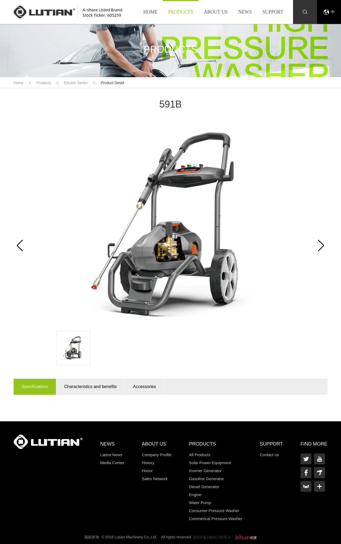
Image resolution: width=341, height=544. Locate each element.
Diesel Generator (204, 486)
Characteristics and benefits (90, 386)
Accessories (144, 386)
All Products (199, 454)
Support (272, 12)
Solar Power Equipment (210, 462)
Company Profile (156, 454)
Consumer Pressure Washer (214, 510)
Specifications (35, 386)
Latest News (111, 454)
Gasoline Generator (206, 478)
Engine (195, 494)
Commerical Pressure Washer (215, 518)
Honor (147, 470)
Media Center (112, 462)
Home (150, 12)
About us (216, 12)
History (148, 462)
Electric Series (76, 83)
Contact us (269, 454)
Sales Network (155, 478)
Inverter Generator (205, 470)
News (245, 12)
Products (180, 12)
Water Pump (200, 502)
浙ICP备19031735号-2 (211, 537)
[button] (321, 246)
